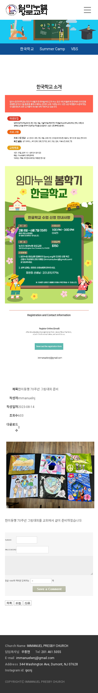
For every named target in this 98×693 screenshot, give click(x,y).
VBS (74, 49)
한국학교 (27, 49)
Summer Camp (52, 49)
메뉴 (87, 10)
